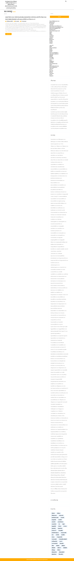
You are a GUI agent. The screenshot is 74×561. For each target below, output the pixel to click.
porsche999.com (54, 342)
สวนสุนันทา (53, 482)
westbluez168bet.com (55, 445)
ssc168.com (57, 392)
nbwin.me (60, 308)
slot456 (51, 41)
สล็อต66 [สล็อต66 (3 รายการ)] (57, 545)
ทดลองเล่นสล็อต (57, 456)
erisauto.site (59, 205)
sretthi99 (52, 392)
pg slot (50, 74)
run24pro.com (54, 365)
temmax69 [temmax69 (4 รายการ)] (54, 539)
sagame (52, 370)
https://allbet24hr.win (54, 66)
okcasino (62, 313)
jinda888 (62, 249)
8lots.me (52, 148)
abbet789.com (54, 153)
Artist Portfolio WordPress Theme (33, 559)
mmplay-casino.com (63, 294)
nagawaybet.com (54, 303)
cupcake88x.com (54, 198)
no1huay (52, 313)
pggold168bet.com (55, 329)
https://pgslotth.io (53, 67)
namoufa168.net (61, 306)
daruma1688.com (62, 198)
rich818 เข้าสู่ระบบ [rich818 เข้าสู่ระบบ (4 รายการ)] (55, 532)
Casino (52, 196)
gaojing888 (61, 226)
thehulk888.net (54, 406)
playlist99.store (62, 338)
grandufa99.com (54, 237)
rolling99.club (62, 361)
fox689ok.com (54, 219)
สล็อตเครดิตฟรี (58, 477)
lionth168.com (59, 269)
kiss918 (52, 262)
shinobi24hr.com (62, 381)
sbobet (52, 372)
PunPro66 (53, 347)
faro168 (63, 210)
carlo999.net (59, 194)
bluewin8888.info (54, 187)
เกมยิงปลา (60, 484)
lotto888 (60, 271)
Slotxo (52, 390)
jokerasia (51, 73)
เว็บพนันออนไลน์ (64, 488)
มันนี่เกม (52, 466)
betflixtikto (53, 178)
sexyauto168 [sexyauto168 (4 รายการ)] (63, 532)
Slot (64, 386)
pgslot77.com (64, 331)
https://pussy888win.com (54, 28)
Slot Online (53, 388)
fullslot (50, 34)
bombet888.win (61, 187)
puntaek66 (60, 349)
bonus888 (53, 189)
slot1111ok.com (58, 388)
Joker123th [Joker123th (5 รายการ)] (54, 524)
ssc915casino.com (64, 392)
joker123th (59, 251)
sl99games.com (60, 386)
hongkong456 (59, 242)
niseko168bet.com (54, 310)
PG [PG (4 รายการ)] (59, 524)
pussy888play (53, 351)
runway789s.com (61, 365)
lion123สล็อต (53, 269)
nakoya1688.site (54, 306)
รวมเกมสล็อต (59, 466)
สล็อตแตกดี (65, 479)
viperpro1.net (58, 434)
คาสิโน (62, 452)
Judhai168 (60, 253)
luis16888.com (54, 274)
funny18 (52, 223)
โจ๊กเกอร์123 (53, 493)
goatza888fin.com (55, 233)
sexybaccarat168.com (61, 377)
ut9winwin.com (54, 429)
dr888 (58, 203)
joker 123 (51, 45)
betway (51, 72)
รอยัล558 (64, 466)
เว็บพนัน (59, 488)
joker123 (51, 24)
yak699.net (53, 450)
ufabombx (53, 418)
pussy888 (51, 57)
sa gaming (51, 23)
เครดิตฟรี (64, 484)
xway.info (63, 447)
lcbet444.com (63, 267)
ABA (62, 150)
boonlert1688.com (59, 189)
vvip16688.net (60, 438)
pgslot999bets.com (55, 335)
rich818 (66, 354)
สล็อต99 (50, 56)
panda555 (60, 322)
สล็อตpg (55, 475)
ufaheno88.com (64, 418)
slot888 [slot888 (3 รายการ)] (62, 534)
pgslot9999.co (58, 333)
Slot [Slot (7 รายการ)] (52, 534)
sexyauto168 (53, 377)
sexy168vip (64, 374)
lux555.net (66, 274)
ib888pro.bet (64, 242)
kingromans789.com (63, 258)
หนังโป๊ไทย (51, 62)
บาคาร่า (66, 456)
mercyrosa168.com (63, 287)
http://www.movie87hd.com (55, 26)
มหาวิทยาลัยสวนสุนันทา (63, 463)
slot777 (51, 69)
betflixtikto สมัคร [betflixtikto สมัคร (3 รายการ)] (55, 517)
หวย (60, 482)
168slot (59, 141)
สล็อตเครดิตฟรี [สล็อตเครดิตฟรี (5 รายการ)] (61, 552)
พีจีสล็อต (64, 461)
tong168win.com (54, 411)
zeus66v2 (59, 452)
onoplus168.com (61, 317)
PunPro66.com (58, 347)
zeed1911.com (53, 452)
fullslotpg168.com (54, 221)
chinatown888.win (63, 196)
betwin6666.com (60, 180)
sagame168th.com (58, 370)
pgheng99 (56, 331)
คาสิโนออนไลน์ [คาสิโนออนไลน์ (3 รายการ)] (54, 541)
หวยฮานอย (53, 484)
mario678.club (54, 283)
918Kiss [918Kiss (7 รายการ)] (58, 513)
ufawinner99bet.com (63, 424)
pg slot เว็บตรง (53, 326)
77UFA (62, 144)
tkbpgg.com (61, 408)
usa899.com (60, 427)
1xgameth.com (57, 144)
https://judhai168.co (53, 52)
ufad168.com (58, 418)
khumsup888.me (60, 255)
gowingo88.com (61, 235)
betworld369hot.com (55, 182)
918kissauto (53, 150)
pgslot (50, 32)
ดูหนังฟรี (50, 38)
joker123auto (53, 251)
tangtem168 (59, 402)
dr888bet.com (63, 203)
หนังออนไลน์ (57, 482)
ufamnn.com (64, 420)
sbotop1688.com (57, 372)
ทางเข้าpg (62, 456)
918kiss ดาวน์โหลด (61, 148)
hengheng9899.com (55, 239)
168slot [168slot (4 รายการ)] (53, 513)
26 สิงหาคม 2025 (10, 21)
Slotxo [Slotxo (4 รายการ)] (53, 537)
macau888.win (61, 278)
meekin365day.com (55, 287)
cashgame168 (65, 194)
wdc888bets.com (60, 440)
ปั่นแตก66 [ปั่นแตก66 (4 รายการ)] (61, 543)
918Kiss (55, 148)
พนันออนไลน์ (60, 461)
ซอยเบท (58, 454)
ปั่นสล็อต (52, 461)
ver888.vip (63, 431)
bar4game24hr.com (55, 175)
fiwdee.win (53, 217)
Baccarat (65, 171)
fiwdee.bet (59, 214)
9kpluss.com (58, 150)
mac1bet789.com (54, 278)
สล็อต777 (63, 470)
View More (9, 34)
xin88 (52, 447)
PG (59, 324)
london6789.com (54, 271)
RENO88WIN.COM (54, 354)
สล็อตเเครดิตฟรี (60, 479)
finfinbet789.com (63, 212)
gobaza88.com (62, 233)
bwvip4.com (63, 191)
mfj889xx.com (61, 290)
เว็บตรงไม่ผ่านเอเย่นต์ (59, 486)
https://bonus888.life (53, 54)
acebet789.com (60, 153)
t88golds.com (63, 399)
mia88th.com (53, 292)
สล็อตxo (58, 475)
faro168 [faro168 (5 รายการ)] (62, 517)
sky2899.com (60, 383)
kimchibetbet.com (55, 258)
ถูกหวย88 (52, 456)
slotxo (50, 60)
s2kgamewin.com (54, 367)
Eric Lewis (17, 21)
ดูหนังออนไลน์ (51, 22)
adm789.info (60, 155)
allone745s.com (54, 160)
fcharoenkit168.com (55, 212)
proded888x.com (54, 345)
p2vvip (59, 319)
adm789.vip (58, 157)
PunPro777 (63, 347)
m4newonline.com (54, 276)
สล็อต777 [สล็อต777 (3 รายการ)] (59, 547)
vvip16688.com (60, 436)
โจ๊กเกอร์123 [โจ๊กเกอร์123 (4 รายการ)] (61, 554)
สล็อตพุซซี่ (62, 475)
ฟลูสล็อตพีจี (56, 463)
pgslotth (65, 335)
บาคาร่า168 (51, 58)
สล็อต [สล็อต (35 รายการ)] (53, 545)
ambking (52, 162)
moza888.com (54, 299)
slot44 (50, 51)
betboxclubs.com (63, 175)
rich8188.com (53, 356)
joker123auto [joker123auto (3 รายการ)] (60, 521)
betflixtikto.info (58, 178)
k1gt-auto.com (54, 255)
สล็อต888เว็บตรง (57, 472)
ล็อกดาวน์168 (53, 468)
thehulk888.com (58, 404)
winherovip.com (63, 445)
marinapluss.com (54, 281)
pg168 (50, 46)
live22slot (51, 35)
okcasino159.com (54, 315)
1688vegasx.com (61, 139)
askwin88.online (54, 166)
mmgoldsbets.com (55, 294)
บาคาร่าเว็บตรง (64, 459)
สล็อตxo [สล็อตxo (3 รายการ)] (58, 549)
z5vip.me (57, 450)
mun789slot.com (54, 301)
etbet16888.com (54, 207)
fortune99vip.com (59, 217)
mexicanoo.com (54, 290)
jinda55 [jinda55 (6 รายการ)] (60, 519)
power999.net (61, 342)
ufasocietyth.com (54, 424)
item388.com (53, 249)
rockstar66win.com (61, 358)
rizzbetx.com (53, 358)
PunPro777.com (54, 349)
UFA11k (63, 415)
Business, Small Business (56, 191)
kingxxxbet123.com (64, 260)
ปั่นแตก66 (56, 461)
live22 (63, 269)
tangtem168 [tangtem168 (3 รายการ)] (59, 537)
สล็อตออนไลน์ (53, 477)
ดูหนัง (61, 454)
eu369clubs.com (61, 207)
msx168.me (59, 299)
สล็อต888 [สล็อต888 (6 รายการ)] (65, 547)
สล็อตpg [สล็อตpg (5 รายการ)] (53, 549)
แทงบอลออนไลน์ (57, 491)
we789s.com (61, 443)
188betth (66, 141)
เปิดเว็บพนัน (53, 486)
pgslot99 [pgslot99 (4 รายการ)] (53, 528)
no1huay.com (57, 313)
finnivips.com (54, 214)
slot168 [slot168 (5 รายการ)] (57, 534)
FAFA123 (59, 210)
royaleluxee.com (60, 363)
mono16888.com (54, 297)
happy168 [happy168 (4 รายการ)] (54, 519)
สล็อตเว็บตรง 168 (54, 479)
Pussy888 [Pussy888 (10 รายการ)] (61, 530)
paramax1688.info (54, 324)
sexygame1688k (58, 379)
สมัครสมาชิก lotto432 (60, 468)
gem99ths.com (54, 228)
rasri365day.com (60, 351)
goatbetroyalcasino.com (56, 230)
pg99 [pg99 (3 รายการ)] (63, 524)
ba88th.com (53, 171)
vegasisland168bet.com (62, 429)
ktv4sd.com (56, 262)
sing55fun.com (54, 383)
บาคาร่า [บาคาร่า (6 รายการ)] (60, 541)
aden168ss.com (54, 155)
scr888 (62, 372)
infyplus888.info (54, 246)
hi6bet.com (53, 242)
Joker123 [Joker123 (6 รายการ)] (53, 521)
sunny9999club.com (55, 399)
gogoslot (51, 75)
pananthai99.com (54, 322)
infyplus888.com (59, 244)
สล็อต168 (52, 470)
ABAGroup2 (65, 150)
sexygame (53, 379)
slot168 (50, 40)
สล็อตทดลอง (51, 61)
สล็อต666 (59, 470)
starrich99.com (54, 395)
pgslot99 (52, 333)
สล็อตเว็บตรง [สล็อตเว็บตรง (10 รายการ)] (54, 554)
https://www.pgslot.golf (54, 30)
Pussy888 (64, 349)
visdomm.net (53, 436)
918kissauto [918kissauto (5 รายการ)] (54, 515)
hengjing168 (61, 239)
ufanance (53, 422)
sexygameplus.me (54, 381)
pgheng (52, 331)
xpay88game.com (57, 447)
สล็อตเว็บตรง (64, 477)
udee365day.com (61, 413)
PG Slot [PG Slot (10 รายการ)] (65, 526)
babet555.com (59, 171)
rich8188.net (59, 356)
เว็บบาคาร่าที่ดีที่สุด (54, 488)
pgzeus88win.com (54, 338)
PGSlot (60, 331)
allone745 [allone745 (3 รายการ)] (61, 515)
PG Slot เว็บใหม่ (60, 326)
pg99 (50, 33)
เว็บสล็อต (52, 491)
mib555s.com (59, 292)
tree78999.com (54, 413)
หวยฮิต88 (56, 484)
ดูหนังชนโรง (51, 39)
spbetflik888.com (62, 390)
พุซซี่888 (52, 463)
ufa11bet (59, 415)
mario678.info (60, 283)
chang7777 (56, 196)
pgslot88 (51, 71)
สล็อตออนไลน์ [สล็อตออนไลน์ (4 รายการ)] (54, 552)
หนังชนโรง (51, 37)
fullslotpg (59, 219)
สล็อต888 (51, 55)
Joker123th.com (54, 253)
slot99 (50, 49)
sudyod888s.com (62, 397)
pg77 (64, 326)
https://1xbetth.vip (53, 63)
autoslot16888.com (55, 169)
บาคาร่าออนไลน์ (58, 459)
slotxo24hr (56, 390)
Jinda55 (58, 249)
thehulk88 (53, 404)
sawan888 (65, 370)
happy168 (60, 237)
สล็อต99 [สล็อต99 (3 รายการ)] (63, 545)
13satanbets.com (54, 139)
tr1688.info (60, 411)
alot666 (66, 160)
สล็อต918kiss (63, 472)
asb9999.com (61, 164)
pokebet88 (59, 340)
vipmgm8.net (64, 434)
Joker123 (66, 249)
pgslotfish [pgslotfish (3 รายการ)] (60, 528)
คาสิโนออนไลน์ (53, 454)
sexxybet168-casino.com (56, 374)
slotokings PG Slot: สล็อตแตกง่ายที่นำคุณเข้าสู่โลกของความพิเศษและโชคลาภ (11, 3)
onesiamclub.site (54, 317)
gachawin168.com (58, 223)
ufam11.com (53, 420)
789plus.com (53, 146)
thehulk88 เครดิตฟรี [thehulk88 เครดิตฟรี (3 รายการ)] (63, 539)
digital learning (61, 201)
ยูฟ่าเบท (55, 466)
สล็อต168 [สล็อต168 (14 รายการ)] (53, 547)
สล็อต (66, 468)
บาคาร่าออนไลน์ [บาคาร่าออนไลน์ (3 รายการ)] (54, 543)
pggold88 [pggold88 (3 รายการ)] (54, 526)
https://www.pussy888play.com (56, 27)
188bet (62, 141)
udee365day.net (54, 415)
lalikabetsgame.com (55, 265)
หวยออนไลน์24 (64, 482)
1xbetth (52, 144)
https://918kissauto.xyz (54, 21)
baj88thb (52, 173)
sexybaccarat (52, 29)
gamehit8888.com (55, 226)
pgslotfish (61, 335)
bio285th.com (63, 185)
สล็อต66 (50, 43)
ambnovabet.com (58, 162)
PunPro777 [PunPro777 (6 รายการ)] (54, 530)
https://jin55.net (53, 47)
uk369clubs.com (54, 427)
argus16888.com (54, 164)
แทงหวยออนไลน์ (64, 491)
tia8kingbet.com (54, 408)
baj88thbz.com (58, 173)
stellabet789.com (54, 397)
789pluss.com (65, 146)
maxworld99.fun (54, 285)
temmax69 (64, 402)
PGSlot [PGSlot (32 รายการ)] (59, 526)
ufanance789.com (59, 422)
